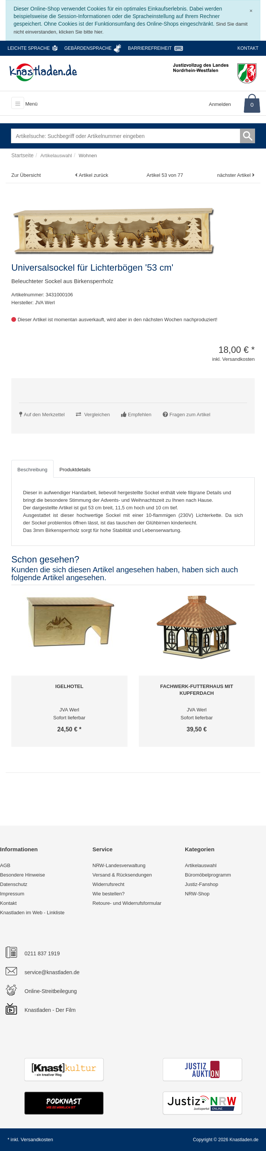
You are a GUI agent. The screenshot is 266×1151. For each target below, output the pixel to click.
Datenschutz (13, 884)
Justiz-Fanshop (201, 884)
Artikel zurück (93, 175)
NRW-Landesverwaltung (118, 865)
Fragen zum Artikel (189, 414)
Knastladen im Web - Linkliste (32, 912)
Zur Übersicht (26, 175)
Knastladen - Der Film (50, 1010)
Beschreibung (32, 469)
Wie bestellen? (108, 894)
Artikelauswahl (201, 865)
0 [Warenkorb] (252, 104)
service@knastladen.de (52, 972)
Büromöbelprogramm (208, 875)
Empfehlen (139, 414)
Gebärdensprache (87, 48)
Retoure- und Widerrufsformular (126, 903)
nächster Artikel (234, 175)
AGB (5, 865)
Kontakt (247, 48)
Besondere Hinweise (22, 875)
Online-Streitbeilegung (51, 991)
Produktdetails (75, 469)
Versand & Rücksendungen (122, 875)
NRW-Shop (197, 894)
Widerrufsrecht (108, 884)
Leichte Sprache (29, 48)
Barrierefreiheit (150, 48)
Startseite (22, 155)
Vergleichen (97, 414)
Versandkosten (37, 1139)
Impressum (12, 894)
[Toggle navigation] (17, 103)
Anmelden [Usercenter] (220, 104)
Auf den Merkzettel (44, 414)
